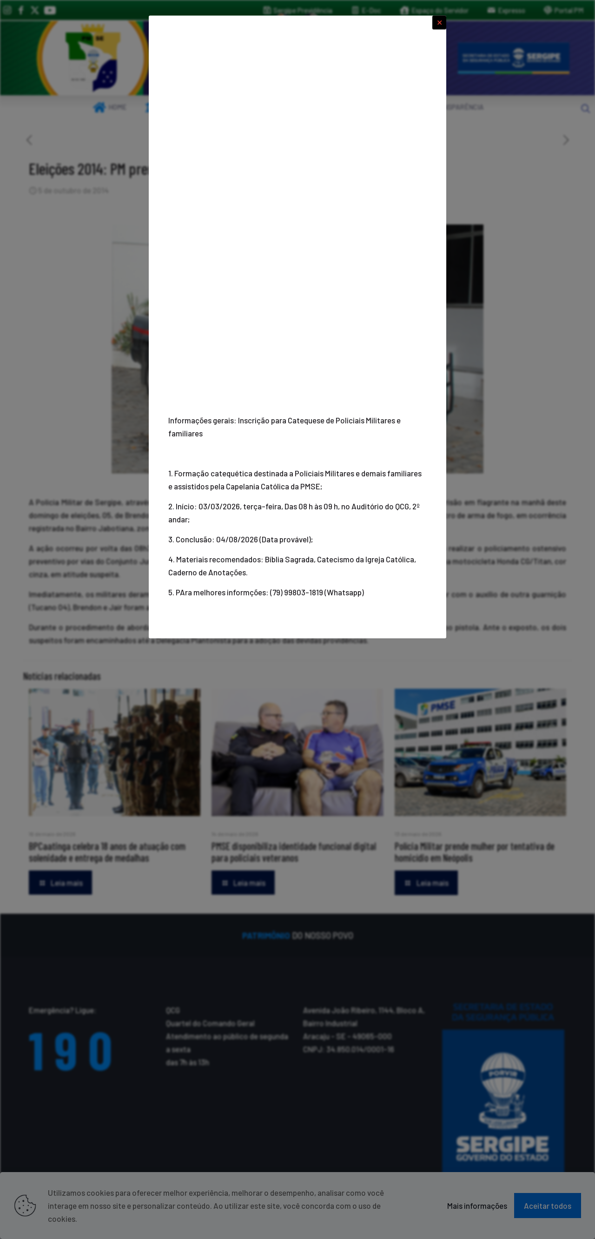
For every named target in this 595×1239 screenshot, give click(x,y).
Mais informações (477, 1205)
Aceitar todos (547, 1205)
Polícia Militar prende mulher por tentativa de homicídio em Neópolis (475, 851)
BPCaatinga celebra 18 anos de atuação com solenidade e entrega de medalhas (107, 851)
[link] (93, 58)
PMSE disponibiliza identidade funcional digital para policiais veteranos (294, 851)
